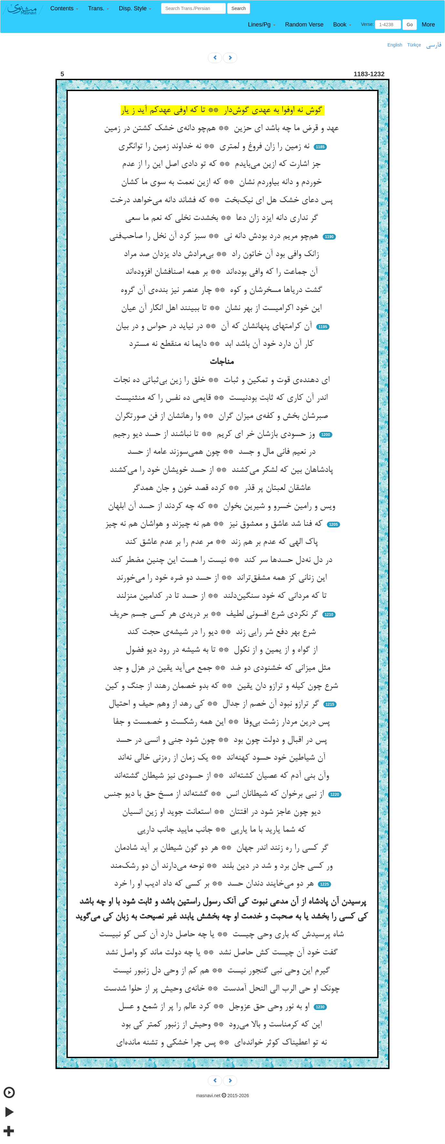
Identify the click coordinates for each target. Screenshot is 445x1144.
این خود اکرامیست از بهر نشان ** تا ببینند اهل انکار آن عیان (222, 308)
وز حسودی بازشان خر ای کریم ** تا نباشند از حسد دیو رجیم (215, 434)
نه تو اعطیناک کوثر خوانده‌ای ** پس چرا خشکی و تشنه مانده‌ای (222, 1043)
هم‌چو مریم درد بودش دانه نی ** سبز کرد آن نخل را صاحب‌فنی (215, 236)
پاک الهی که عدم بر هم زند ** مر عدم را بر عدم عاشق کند (222, 542)
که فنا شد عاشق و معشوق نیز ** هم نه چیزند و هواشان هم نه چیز (215, 524)
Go (410, 24)
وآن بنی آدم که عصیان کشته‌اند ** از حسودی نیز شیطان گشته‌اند (222, 776)
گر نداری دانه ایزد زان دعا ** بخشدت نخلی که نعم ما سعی (222, 218)
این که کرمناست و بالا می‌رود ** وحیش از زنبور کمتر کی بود (222, 1025)
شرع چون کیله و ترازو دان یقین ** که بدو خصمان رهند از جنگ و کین (222, 686)
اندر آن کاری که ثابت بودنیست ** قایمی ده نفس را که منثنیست (222, 398)
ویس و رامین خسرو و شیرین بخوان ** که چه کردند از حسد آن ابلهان (223, 506)
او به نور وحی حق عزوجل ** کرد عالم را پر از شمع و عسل (215, 1007)
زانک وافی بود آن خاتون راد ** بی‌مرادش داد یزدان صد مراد (222, 254)
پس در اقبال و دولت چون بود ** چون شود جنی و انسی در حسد (222, 740)
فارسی (433, 45)
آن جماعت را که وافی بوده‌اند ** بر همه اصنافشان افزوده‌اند (222, 272)
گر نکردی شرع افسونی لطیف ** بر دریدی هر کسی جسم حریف (214, 614)
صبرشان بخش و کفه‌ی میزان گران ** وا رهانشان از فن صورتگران (222, 416)
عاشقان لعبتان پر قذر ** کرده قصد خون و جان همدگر (222, 488)
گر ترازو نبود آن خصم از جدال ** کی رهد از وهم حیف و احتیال (214, 704)
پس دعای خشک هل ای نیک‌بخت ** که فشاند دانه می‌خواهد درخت (222, 200)
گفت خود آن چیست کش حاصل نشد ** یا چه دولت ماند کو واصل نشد (222, 953)
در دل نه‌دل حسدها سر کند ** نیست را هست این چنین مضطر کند (222, 560)
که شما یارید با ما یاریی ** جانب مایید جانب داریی (222, 830)
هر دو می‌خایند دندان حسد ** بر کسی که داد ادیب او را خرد (215, 884)
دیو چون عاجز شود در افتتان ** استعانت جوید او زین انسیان (222, 812)
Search (238, 8)
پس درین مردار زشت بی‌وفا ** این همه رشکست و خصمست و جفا (222, 722)
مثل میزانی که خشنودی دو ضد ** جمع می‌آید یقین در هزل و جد (223, 668)
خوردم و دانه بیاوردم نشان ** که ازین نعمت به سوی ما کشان (222, 182)
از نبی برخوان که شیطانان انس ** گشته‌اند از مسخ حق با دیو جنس (215, 794)
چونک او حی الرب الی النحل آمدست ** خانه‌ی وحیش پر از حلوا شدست (222, 989)
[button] (64, 8)
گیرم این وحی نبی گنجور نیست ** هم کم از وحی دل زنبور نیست (222, 971)
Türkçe (414, 44)
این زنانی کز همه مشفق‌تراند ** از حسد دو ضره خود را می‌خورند (222, 578)
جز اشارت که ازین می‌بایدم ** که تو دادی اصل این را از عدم (222, 164)
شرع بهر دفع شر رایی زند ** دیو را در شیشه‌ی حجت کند (222, 632)
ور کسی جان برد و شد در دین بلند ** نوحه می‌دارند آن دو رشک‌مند (222, 866)
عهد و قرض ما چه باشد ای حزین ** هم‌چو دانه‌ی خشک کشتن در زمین (222, 128)
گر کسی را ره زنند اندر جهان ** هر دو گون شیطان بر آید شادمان (222, 848)
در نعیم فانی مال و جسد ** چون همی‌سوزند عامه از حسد (222, 452)
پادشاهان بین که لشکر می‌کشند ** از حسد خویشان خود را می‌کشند (222, 470)
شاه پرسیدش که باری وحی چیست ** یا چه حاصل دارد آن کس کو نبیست (222, 935)
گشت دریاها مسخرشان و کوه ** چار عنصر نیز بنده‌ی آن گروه (222, 290)
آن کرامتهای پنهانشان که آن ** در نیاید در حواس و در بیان (215, 326)
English (395, 44)
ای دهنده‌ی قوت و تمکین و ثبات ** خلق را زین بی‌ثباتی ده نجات (222, 380)
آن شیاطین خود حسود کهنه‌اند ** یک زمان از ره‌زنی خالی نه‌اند (222, 758)
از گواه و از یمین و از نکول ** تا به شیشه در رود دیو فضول (223, 650)
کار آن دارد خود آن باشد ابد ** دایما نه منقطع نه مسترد (222, 344)
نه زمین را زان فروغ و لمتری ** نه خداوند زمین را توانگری (215, 146)
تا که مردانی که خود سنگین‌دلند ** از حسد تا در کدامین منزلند (222, 596)
